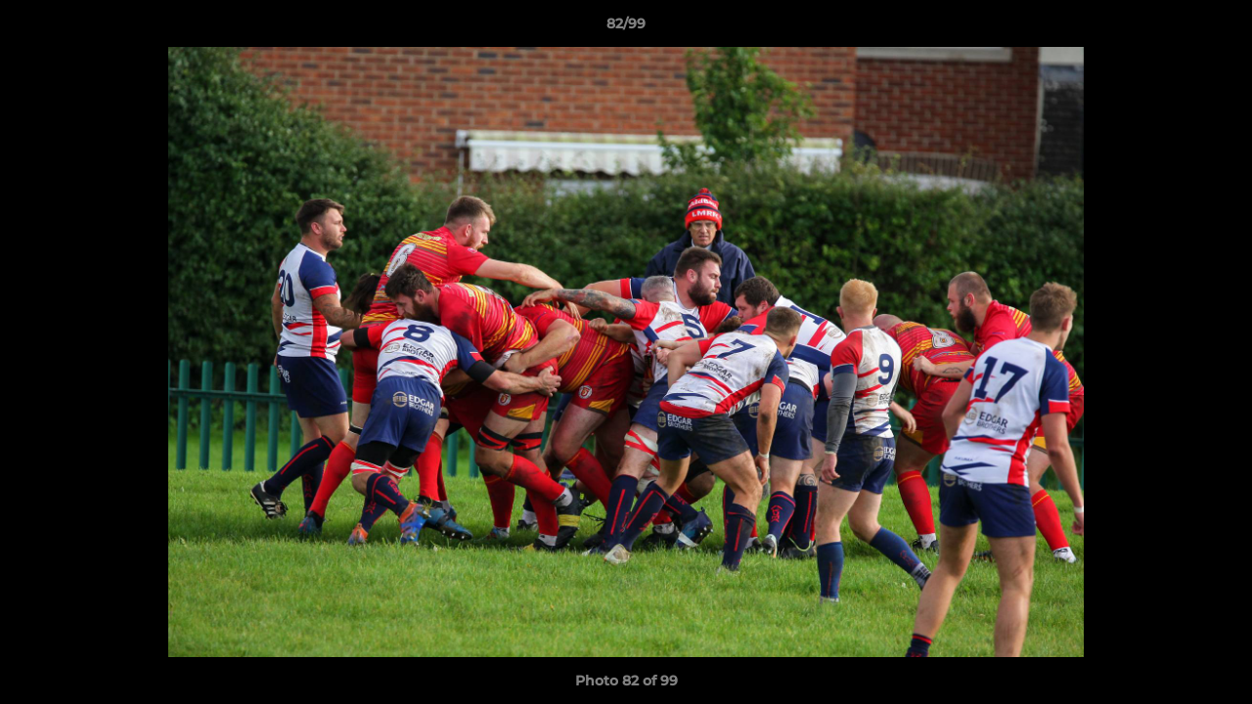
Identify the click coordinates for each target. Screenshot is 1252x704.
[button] (1217, 28)
